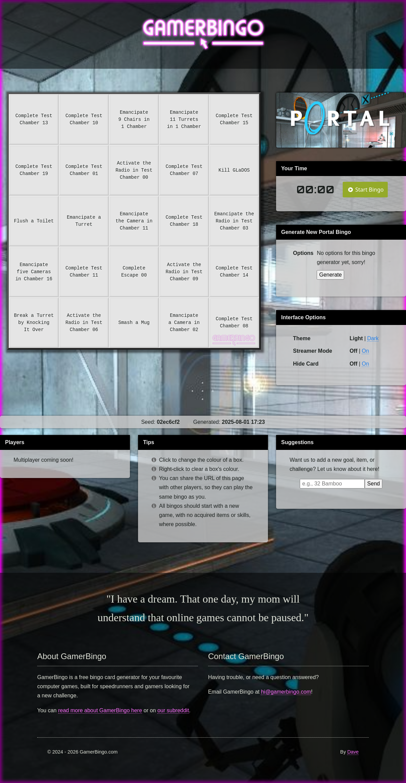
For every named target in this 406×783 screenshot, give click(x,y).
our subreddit (173, 710)
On (365, 351)
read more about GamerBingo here (100, 710)
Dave (353, 752)
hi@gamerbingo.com (286, 692)
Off (353, 364)
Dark (373, 338)
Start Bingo (365, 189)
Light (356, 338)
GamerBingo (203, 34)
